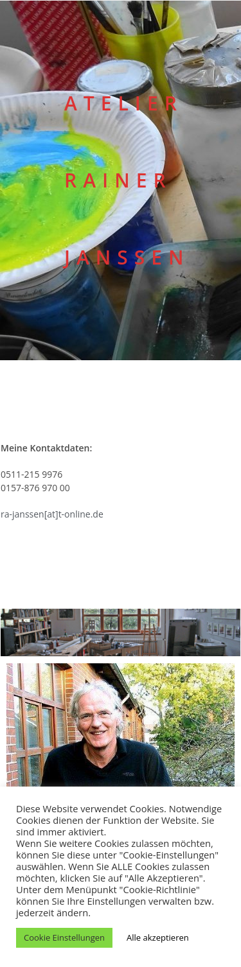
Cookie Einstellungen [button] (64, 937)
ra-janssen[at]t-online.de (52, 514)
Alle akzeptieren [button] (158, 937)
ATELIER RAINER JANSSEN (127, 180)
